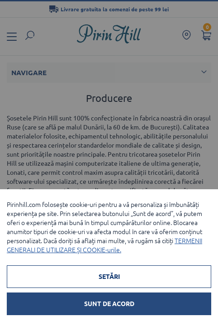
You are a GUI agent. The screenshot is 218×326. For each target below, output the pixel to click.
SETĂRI (109, 276)
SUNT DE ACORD (109, 303)
